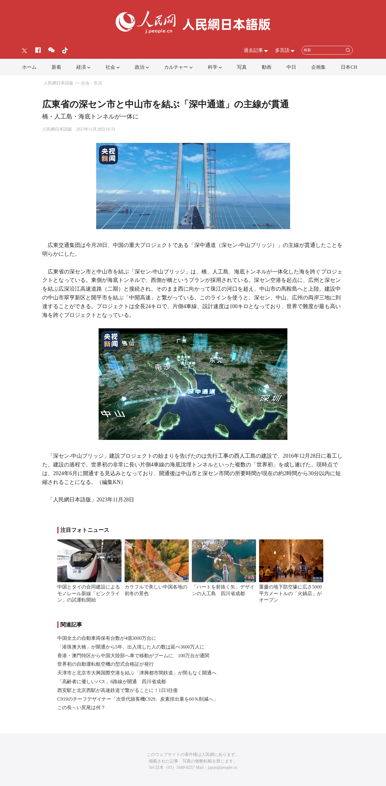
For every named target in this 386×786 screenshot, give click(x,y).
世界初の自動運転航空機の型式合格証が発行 (105, 664)
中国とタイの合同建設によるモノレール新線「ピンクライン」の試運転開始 (88, 593)
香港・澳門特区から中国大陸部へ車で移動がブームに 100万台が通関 (133, 655)
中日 (291, 67)
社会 (110, 67)
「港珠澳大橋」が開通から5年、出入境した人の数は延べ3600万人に (130, 646)
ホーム (29, 67)
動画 (266, 67)
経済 (81, 67)
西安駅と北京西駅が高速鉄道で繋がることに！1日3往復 (117, 690)
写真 (242, 67)
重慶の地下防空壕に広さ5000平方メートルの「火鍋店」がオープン (290, 593)
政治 (139, 67)
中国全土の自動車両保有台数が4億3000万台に (106, 638)
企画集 (318, 67)
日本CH (349, 67)
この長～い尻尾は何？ (81, 707)
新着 (56, 67)
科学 (212, 67)
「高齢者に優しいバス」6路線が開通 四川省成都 (111, 681)
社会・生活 (91, 83)
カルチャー (176, 67)
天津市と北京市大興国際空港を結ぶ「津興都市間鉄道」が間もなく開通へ (137, 672)
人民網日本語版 (58, 83)
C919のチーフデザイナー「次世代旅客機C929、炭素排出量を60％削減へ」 (137, 699)
